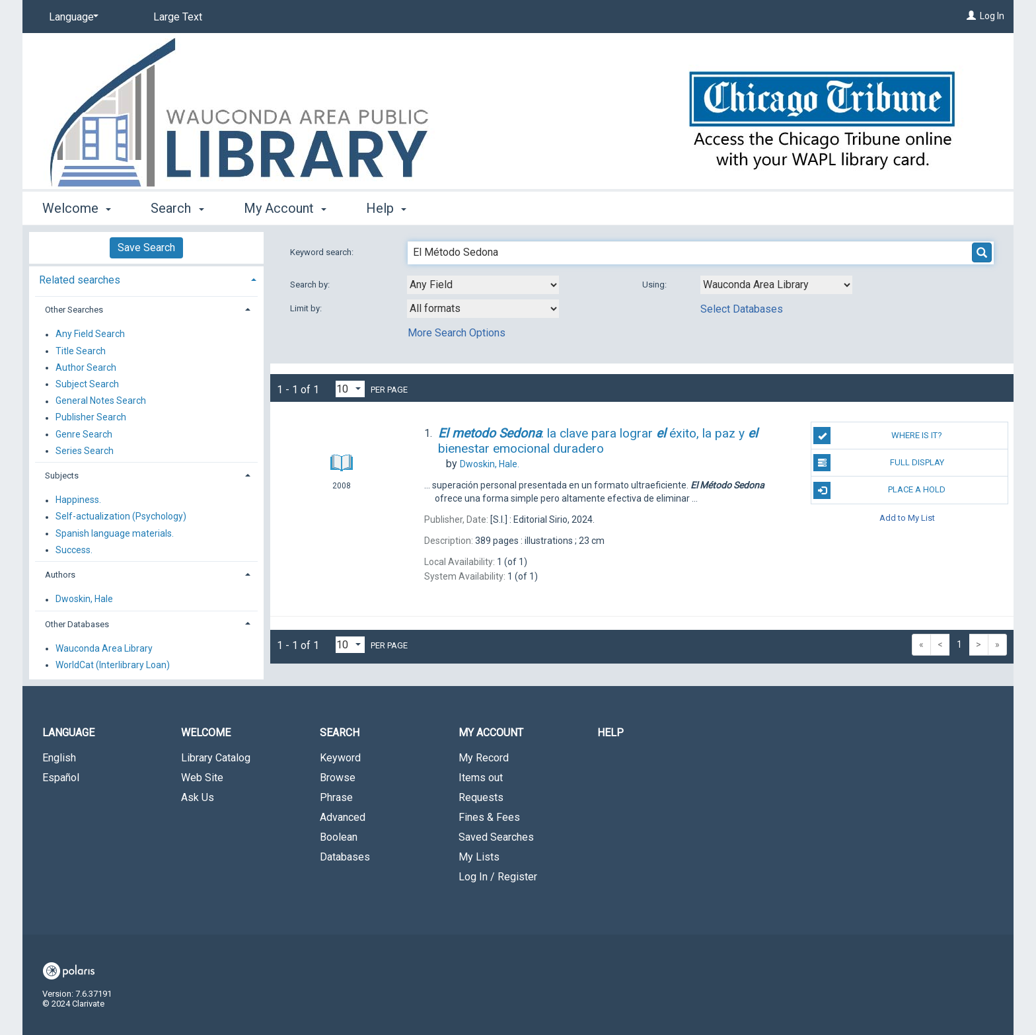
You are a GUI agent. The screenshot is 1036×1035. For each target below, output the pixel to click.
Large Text (177, 17)
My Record (484, 757)
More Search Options (456, 332)
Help (610, 732)
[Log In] (971, 16)
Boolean (338, 837)
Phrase (336, 797)
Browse (337, 777)
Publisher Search (91, 417)
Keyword (340, 757)
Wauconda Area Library (104, 648)
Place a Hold (879, 490)
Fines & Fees (489, 817)
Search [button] (177, 208)
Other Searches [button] (74, 310)
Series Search (85, 450)
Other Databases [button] (77, 624)
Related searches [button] (79, 280)
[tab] (146, 278)
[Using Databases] (776, 285)
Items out (481, 777)
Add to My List (907, 518)
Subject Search (87, 384)
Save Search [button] (146, 247)
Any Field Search (90, 334)
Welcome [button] (76, 208)
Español (60, 777)
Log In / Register (498, 876)
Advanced (342, 817)
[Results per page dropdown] (350, 389)
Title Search (81, 351)
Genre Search (84, 434)
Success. (74, 550)
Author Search (86, 367)
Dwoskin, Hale (84, 599)
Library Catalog (215, 757)
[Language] (71, 17)
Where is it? (877, 435)
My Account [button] (285, 208)
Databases (345, 857)
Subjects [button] (62, 475)
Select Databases (741, 309)
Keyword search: (322, 252)
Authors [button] (60, 575)
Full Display (878, 462)
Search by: (311, 284)
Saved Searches (496, 837)
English (59, 757)
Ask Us (197, 797)
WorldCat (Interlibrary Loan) (113, 665)
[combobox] (483, 285)
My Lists (479, 857)
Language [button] (68, 732)
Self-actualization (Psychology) (121, 517)
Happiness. (78, 500)
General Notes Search (101, 401)
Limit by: (307, 308)
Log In (992, 16)
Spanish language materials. (115, 533)
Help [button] (386, 208)
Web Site (202, 777)
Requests (481, 797)
